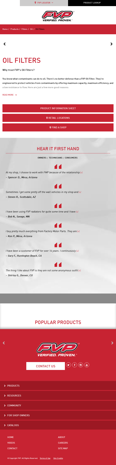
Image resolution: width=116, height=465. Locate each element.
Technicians (55, 158)
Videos (11, 443)
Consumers (71, 158)
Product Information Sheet (58, 108)
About (61, 437)
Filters (24, 29)
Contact (12, 448)
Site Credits (58, 458)
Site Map (63, 448)
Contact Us (45, 366)
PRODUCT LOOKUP (92, 3)
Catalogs (13, 425)
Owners (42, 158)
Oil (31, 29)
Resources (14, 396)
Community (14, 406)
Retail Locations (58, 118)
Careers (63, 443)
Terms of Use (45, 458)
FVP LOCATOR (44, 2)
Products (15, 29)
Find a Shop (58, 127)
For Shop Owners (18, 415)
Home (5, 29)
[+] (81, 173)
